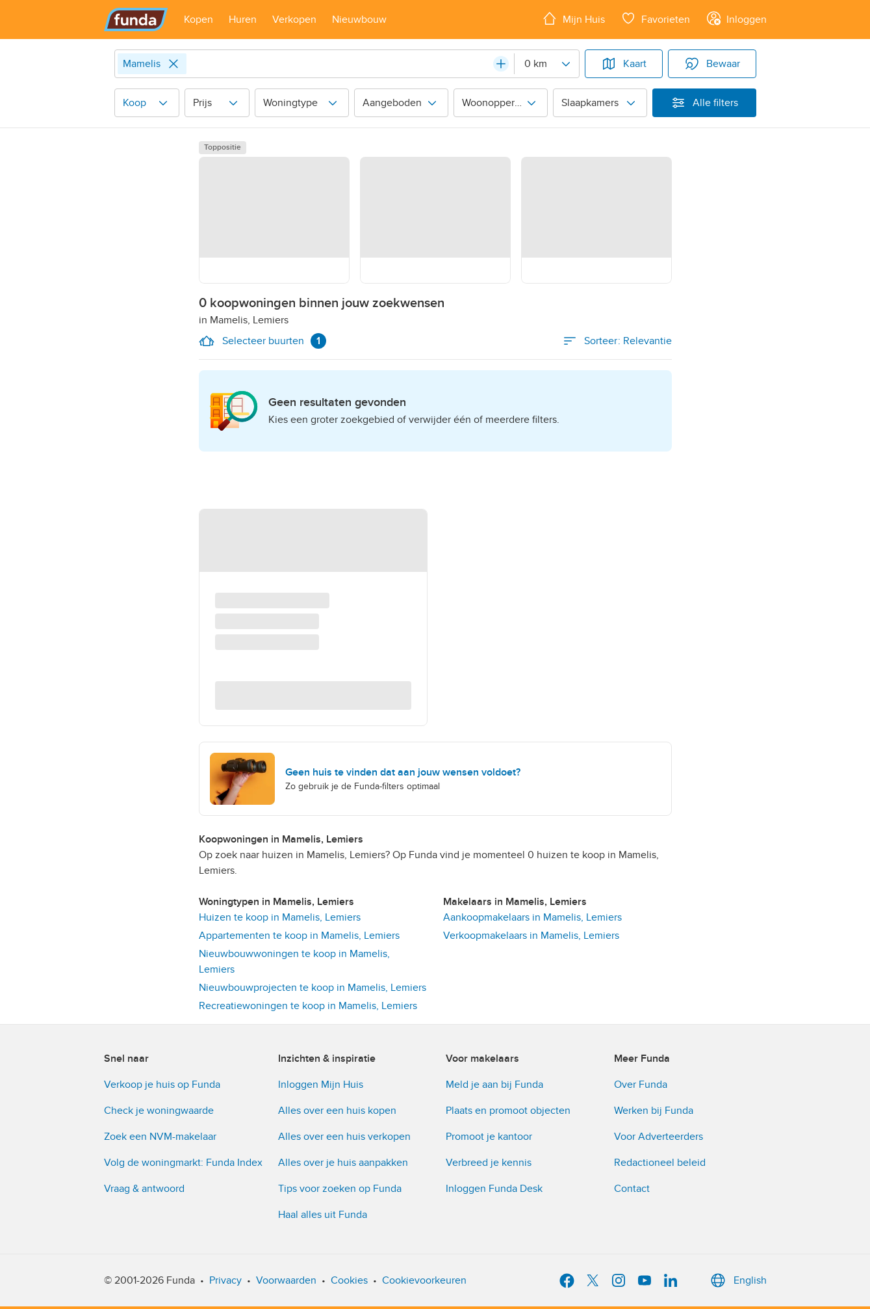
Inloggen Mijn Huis (320, 1084)
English (737, 1280)
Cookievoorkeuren (424, 1280)
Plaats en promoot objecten (508, 1110)
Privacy (225, 1280)
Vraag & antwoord (144, 1188)
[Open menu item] (198, 19)
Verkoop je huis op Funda (162, 1084)
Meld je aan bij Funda (494, 1084)
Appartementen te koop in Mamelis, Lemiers (299, 935)
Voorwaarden (286, 1280)
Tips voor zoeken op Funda (340, 1188)
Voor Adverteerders (658, 1136)
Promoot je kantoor (489, 1136)
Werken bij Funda (653, 1110)
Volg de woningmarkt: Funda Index (183, 1162)
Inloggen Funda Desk (494, 1188)
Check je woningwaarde (159, 1110)
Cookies (349, 1280)
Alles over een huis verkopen (344, 1136)
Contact (632, 1188)
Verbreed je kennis (488, 1162)
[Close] (173, 64)
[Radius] (546, 64)
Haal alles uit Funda (322, 1214)
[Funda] (136, 19)
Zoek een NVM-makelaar (160, 1136)
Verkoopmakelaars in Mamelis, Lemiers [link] (531, 935)
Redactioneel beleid (660, 1162)
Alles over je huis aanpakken (343, 1162)
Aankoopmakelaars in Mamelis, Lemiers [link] (532, 917)
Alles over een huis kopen (337, 1110)
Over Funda (640, 1084)
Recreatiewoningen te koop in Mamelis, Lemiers (308, 1005)
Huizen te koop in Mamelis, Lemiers (280, 917)
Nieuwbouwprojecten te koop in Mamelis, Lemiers (312, 987)
